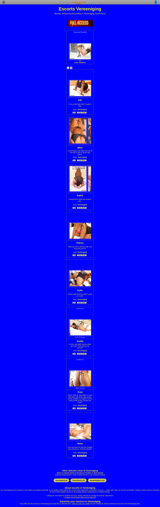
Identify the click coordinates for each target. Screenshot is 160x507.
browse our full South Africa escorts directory (80, 497)
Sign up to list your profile (81, 504)
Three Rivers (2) (78, 480)
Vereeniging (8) (61, 480)
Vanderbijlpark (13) (97, 480)
